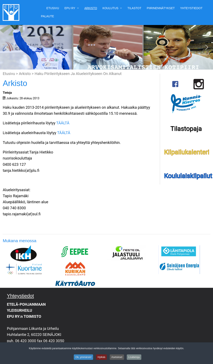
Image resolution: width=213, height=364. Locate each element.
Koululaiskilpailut (188, 176)
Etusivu (52, 8)
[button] (6, 47)
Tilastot (134, 8)
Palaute (47, 16)
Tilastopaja (186, 128)
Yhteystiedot (191, 8)
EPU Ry (69, 8)
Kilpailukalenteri (186, 152)
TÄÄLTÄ (62, 123)
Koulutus (110, 8)
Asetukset (116, 357)
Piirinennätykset (161, 8)
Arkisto (90, 8)
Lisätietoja (134, 357)
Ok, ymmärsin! (83, 357)
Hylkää (101, 357)
